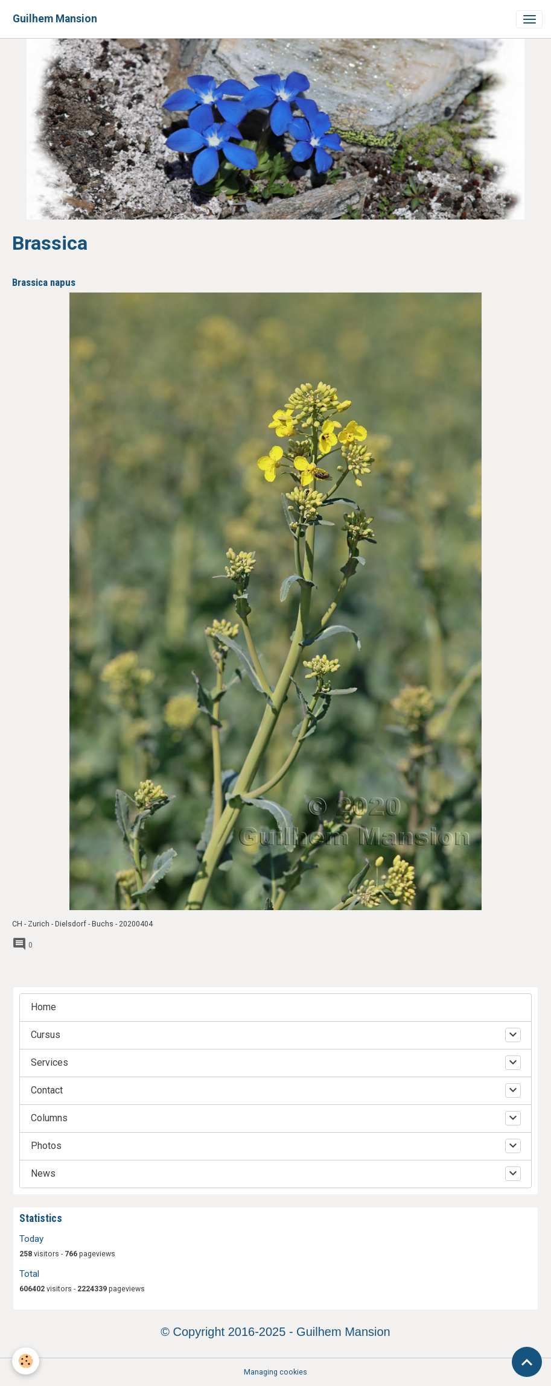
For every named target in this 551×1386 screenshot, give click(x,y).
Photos (46, 1145)
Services (49, 1062)
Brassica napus (43, 282)
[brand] (54, 19)
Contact (47, 1090)
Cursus (45, 1034)
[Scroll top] (527, 1362)
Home (43, 1007)
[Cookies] (25, 1361)
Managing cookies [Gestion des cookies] (275, 1372)
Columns (49, 1118)
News (43, 1173)
